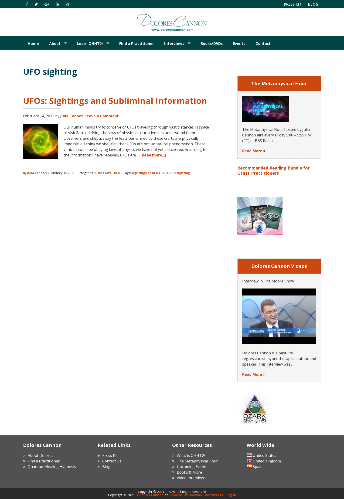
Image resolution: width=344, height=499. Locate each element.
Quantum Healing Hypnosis (52, 466)
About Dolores (40, 455)
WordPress (214, 495)
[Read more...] (153, 155)
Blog (313, 4)
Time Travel (103, 173)
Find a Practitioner (44, 461)
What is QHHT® (191, 455)
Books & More (189, 472)
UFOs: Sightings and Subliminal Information (115, 100)
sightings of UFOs (146, 173)
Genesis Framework (185, 495)
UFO (117, 173)
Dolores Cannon (172, 22)
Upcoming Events (192, 466)
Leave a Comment (102, 116)
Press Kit (293, 4)
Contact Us (111, 461)
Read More (252, 150)
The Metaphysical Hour (197, 461)
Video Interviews (191, 477)
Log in (231, 495)
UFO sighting (179, 173)
